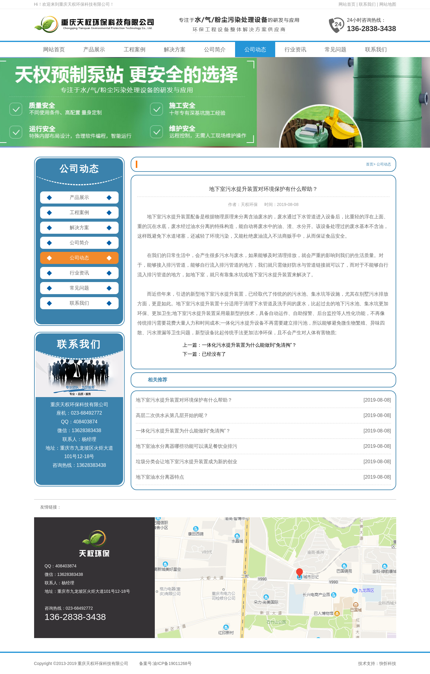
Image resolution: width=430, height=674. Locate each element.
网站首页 (347, 4)
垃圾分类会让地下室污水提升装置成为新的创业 (186, 461)
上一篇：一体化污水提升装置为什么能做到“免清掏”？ (240, 345)
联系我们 (367, 4)
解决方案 (175, 50)
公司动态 (255, 50)
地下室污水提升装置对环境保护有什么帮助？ (184, 400)
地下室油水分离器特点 (160, 477)
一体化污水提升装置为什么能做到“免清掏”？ (183, 430)
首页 (369, 164)
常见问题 (335, 50)
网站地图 (387, 4)
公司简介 (215, 50)
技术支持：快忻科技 (377, 663)
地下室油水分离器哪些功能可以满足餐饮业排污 (186, 446)
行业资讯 (295, 50)
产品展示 (94, 50)
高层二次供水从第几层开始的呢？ (172, 415)
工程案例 (134, 50)
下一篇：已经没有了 (204, 354)
